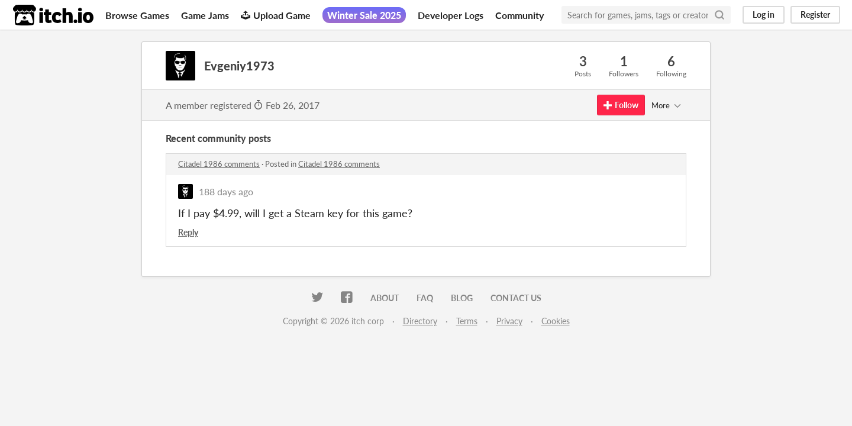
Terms (466, 321)
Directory (420, 321)
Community (519, 15)
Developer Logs (450, 15)
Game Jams (205, 15)
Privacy (509, 321)
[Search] (719, 15)
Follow (621, 105)
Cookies (555, 321)
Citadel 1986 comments (219, 164)
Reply (188, 232)
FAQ (425, 298)
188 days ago (226, 191)
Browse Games (137, 15)
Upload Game (276, 15)
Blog (462, 298)
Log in (763, 14)
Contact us (515, 298)
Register (815, 14)
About (384, 298)
